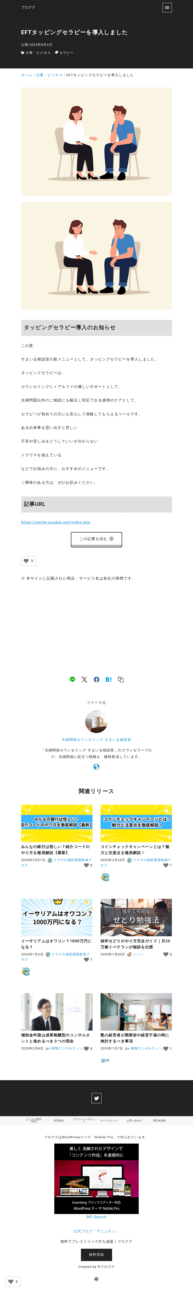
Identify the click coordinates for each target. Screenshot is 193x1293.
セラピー (67, 53)
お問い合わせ (134, 1121)
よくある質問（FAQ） (33, 1121)
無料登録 (96, 1256)
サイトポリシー (109, 1121)
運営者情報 (159, 1121)
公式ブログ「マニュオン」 (96, 1232)
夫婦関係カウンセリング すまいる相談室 (96, 741)
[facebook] (97, 680)
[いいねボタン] (26, 561)
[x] (84, 680)
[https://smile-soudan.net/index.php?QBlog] (96, 769)
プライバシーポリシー (84, 1121)
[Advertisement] (96, 624)
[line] (72, 680)
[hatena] (108, 680)
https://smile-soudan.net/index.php (55, 522)
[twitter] (96, 1099)
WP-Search (96, 1218)
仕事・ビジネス (38, 53)
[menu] (167, 7)
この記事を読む (96, 539)
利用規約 (59, 1121)
